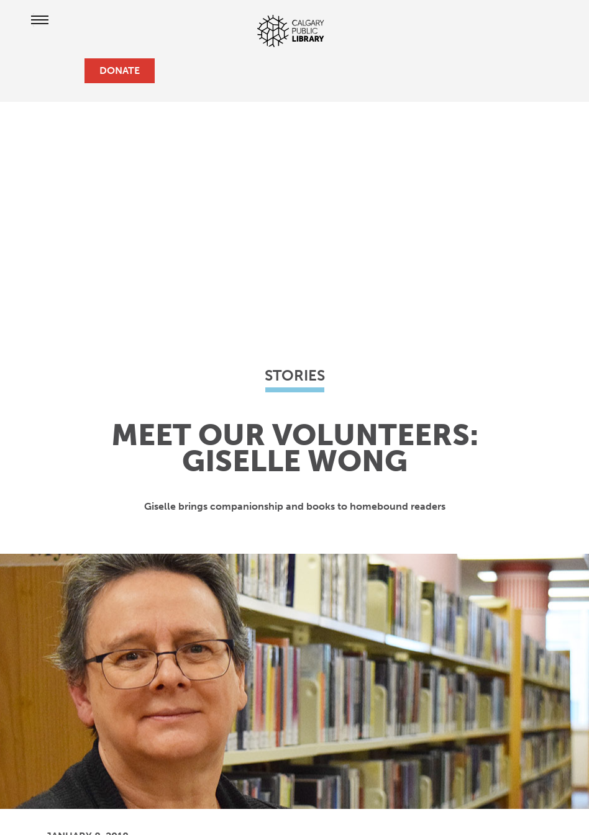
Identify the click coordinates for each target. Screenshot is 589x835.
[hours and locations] (30, 71)
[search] (70, 71)
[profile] (50, 71)
